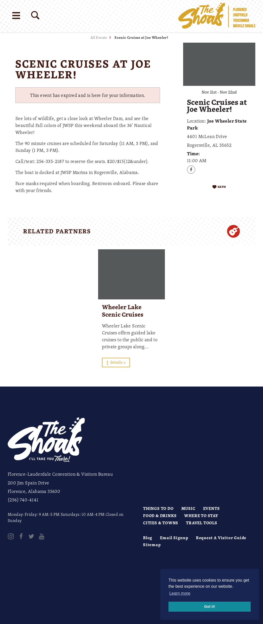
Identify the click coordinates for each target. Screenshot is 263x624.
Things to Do (158, 508)
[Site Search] (35, 15)
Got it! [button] (209, 606)
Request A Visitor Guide (221, 537)
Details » (116, 362)
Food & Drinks (159, 515)
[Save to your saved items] (219, 186)
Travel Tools (201, 522)
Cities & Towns (160, 522)
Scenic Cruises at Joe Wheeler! (141, 37)
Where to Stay (201, 515)
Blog (147, 537)
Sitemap (152, 544)
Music (188, 508)
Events (211, 508)
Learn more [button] (179, 593)
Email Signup (174, 537)
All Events (98, 37)
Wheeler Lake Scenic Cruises (122, 310)
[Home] (217, 16)
